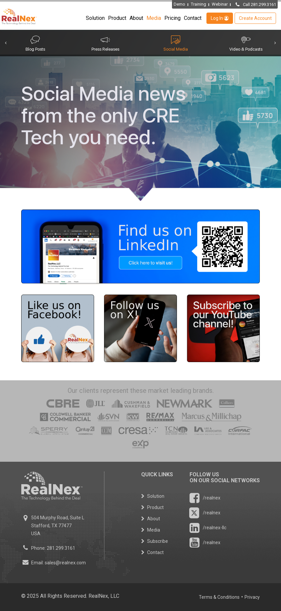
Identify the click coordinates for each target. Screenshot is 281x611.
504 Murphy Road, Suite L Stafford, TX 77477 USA (57, 525)
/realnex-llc (208, 528)
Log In (220, 18)
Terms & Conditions (219, 597)
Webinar (220, 4)
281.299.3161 (61, 548)
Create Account (255, 18)
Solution (95, 18)
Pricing (172, 18)
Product (117, 18)
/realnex (205, 498)
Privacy (252, 597)
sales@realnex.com (65, 562)
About (136, 18)
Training (198, 4)
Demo (179, 4)
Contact (192, 18)
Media (153, 18)
